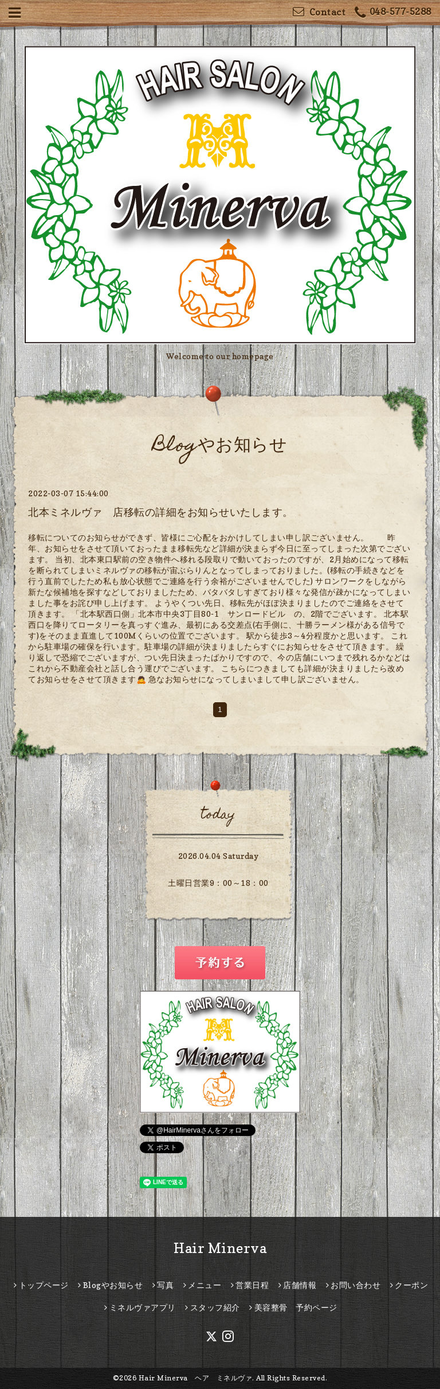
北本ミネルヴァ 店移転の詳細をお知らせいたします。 (160, 512)
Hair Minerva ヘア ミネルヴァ (196, 1378)
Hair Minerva (220, 1248)
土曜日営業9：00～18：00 (218, 883)
